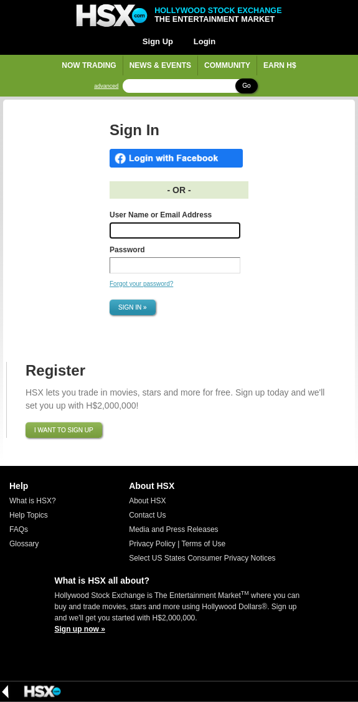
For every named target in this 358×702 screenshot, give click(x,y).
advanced (106, 86)
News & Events (160, 65)
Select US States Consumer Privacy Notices (202, 558)
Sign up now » (80, 629)
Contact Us (147, 515)
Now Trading (89, 65)
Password (127, 249)
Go (246, 85)
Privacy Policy (152, 543)
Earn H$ (279, 65)
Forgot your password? (141, 283)
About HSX (147, 500)
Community (227, 65)
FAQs (18, 529)
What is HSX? (32, 500)
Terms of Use (203, 543)
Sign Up (158, 41)
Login (204, 41)
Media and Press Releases (173, 529)
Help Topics (28, 515)
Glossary (24, 543)
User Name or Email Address (161, 215)
